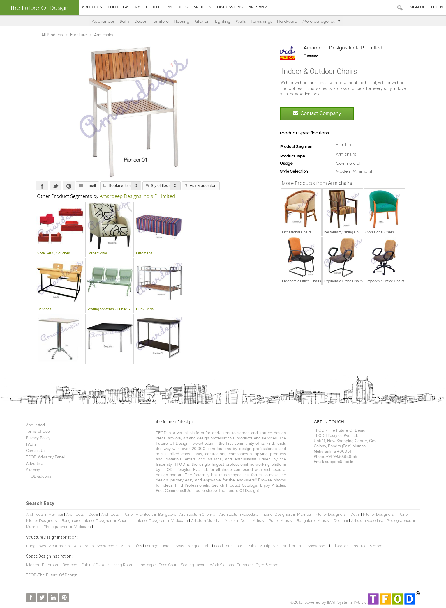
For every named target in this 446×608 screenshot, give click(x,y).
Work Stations (221, 565)
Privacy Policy (37, 438)
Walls (241, 21)
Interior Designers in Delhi (336, 514)
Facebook (41, 185)
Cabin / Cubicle (95, 565)
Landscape (145, 565)
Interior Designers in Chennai (107, 520)
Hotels (166, 546)
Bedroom (70, 565)
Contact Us (35, 451)
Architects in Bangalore (155, 514)
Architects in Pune (116, 514)
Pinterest (68, 185)
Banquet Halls (198, 546)
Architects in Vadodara (238, 514)
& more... (376, 546)
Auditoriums (292, 546)
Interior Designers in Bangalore (52, 520)
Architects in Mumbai (43, 514)
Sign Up (417, 7)
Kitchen (202, 21)
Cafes (136, 546)
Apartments (58, 546)
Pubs (250, 546)
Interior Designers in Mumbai (286, 514)
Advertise (33, 464)
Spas (179, 546)
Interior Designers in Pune (384, 514)
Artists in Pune (264, 520)
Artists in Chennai (332, 520)
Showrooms (106, 546)
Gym (259, 565)
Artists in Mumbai (205, 520)
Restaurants (83, 546)
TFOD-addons (37, 476)
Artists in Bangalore (297, 520)
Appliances (103, 21)
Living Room (122, 565)
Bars (239, 546)
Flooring (181, 21)
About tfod (34, 425)
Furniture (160, 21)
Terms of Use (37, 432)
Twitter (55, 185)
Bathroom (50, 565)
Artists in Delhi (236, 520)
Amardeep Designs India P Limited (343, 48)
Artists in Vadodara (366, 520)
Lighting (222, 21)
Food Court (222, 546)
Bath (124, 21)
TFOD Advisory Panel (44, 457)
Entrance (244, 565)
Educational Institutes (348, 546)
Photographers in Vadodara (66, 526)
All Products (51, 35)
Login (437, 7)
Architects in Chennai (197, 514)
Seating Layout (193, 565)
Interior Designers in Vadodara (161, 520)
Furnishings (261, 21)
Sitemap (32, 470)
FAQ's (30, 444)
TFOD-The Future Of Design (51, 575)
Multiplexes (268, 546)
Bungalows (35, 546)
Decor (140, 21)
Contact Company (318, 113)
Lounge (150, 546)
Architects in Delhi (81, 514)
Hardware (287, 21)
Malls (124, 546)
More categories (321, 21)
